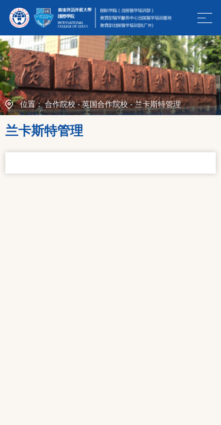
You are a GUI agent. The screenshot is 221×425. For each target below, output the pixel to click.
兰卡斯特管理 (158, 104)
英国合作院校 (105, 104)
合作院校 (60, 104)
